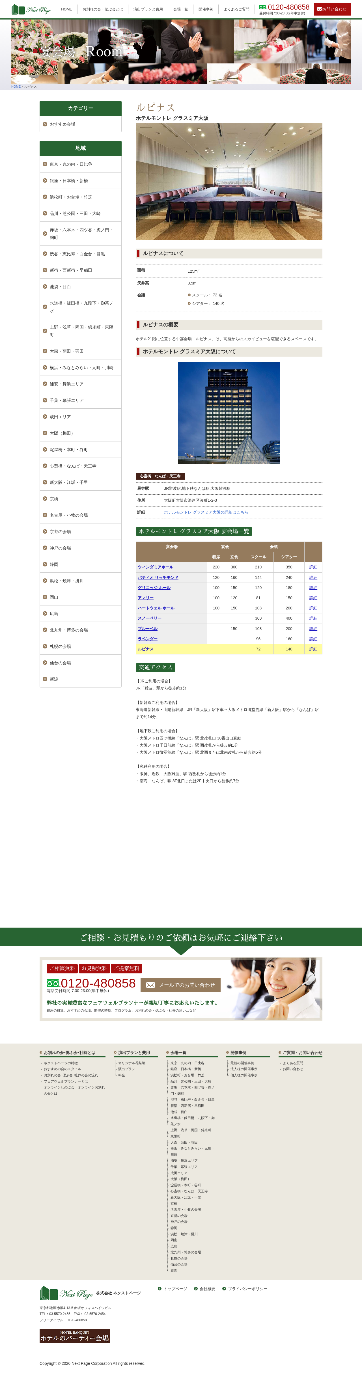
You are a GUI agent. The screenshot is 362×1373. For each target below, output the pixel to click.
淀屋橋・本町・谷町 (69, 449)
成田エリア (60, 416)
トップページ (175, 1288)
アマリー (146, 598)
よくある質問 (293, 1063)
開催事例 (206, 9)
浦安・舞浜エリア (67, 383)
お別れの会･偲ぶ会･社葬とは (69, 1052)
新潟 (54, 679)
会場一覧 (180, 9)
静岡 (54, 564)
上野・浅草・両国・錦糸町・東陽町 (81, 331)
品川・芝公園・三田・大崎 (75, 213)
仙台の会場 (60, 662)
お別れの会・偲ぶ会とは (103, 9)
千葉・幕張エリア (67, 400)
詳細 (313, 567)
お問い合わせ (334, 9)
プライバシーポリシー (248, 1288)
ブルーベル (148, 628)
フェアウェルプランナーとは (66, 1081)
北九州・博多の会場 (69, 630)
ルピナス (146, 649)
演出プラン (126, 1069)
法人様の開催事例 (244, 1069)
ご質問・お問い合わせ (302, 1052)
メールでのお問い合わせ (187, 985)
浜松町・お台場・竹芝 (71, 197)
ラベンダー (148, 639)
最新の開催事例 (242, 1063)
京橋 (54, 498)
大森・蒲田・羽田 (67, 351)
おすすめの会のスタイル (62, 1069)
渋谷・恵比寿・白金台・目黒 (77, 253)
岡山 (54, 597)
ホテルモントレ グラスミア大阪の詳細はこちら (206, 512)
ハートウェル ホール (156, 608)
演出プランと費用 (148, 9)
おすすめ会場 (62, 124)
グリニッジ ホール (154, 587)
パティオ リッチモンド (158, 577)
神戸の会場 (60, 548)
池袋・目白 (60, 286)
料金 (121, 1075)
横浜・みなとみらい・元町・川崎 (81, 367)
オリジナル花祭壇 (131, 1063)
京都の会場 (60, 531)
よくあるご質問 (236, 9)
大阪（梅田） (62, 433)
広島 (54, 613)
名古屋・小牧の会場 (69, 515)
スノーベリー (149, 618)
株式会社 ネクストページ (90, 1293)
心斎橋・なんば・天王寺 (160, 476)
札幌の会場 (60, 646)
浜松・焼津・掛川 (67, 580)
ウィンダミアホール (155, 567)
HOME (66, 9)
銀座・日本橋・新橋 (69, 180)
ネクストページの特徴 (61, 1063)
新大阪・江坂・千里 (69, 482)
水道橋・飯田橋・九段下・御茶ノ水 (81, 307)
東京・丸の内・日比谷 (71, 164)
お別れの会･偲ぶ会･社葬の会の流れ (71, 1075)
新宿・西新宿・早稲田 (71, 270)
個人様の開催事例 (244, 1075)
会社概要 (208, 1288)
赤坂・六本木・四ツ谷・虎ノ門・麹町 (81, 233)
